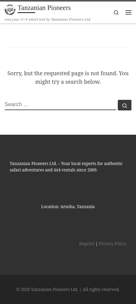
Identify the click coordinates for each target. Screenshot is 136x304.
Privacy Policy (112, 243)
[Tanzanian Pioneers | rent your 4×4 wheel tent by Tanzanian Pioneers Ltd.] (10, 9)
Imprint (86, 243)
